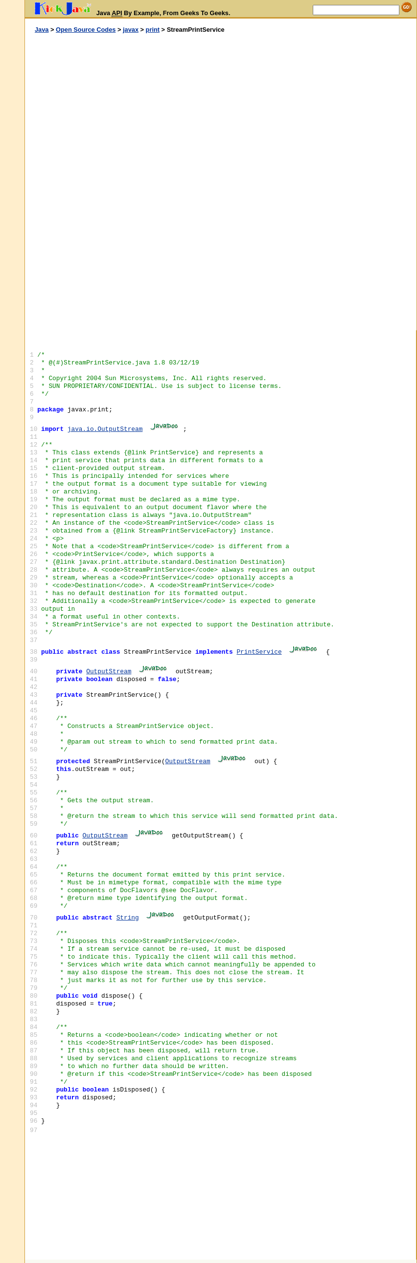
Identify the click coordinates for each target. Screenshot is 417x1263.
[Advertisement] (123, 182)
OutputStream (108, 671)
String (127, 917)
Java (41, 29)
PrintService (258, 652)
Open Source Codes (86, 29)
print (153, 29)
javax (131, 29)
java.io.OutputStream (105, 429)
